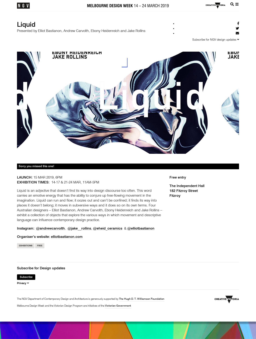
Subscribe (26, 277)
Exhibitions (25, 246)
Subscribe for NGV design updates (215, 39)
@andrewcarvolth (50, 228)
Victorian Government (118, 306)
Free (39, 246)
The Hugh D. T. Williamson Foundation (141, 299)
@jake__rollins (79, 228)
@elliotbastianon (140, 228)
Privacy (23, 283)
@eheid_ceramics (107, 228)
